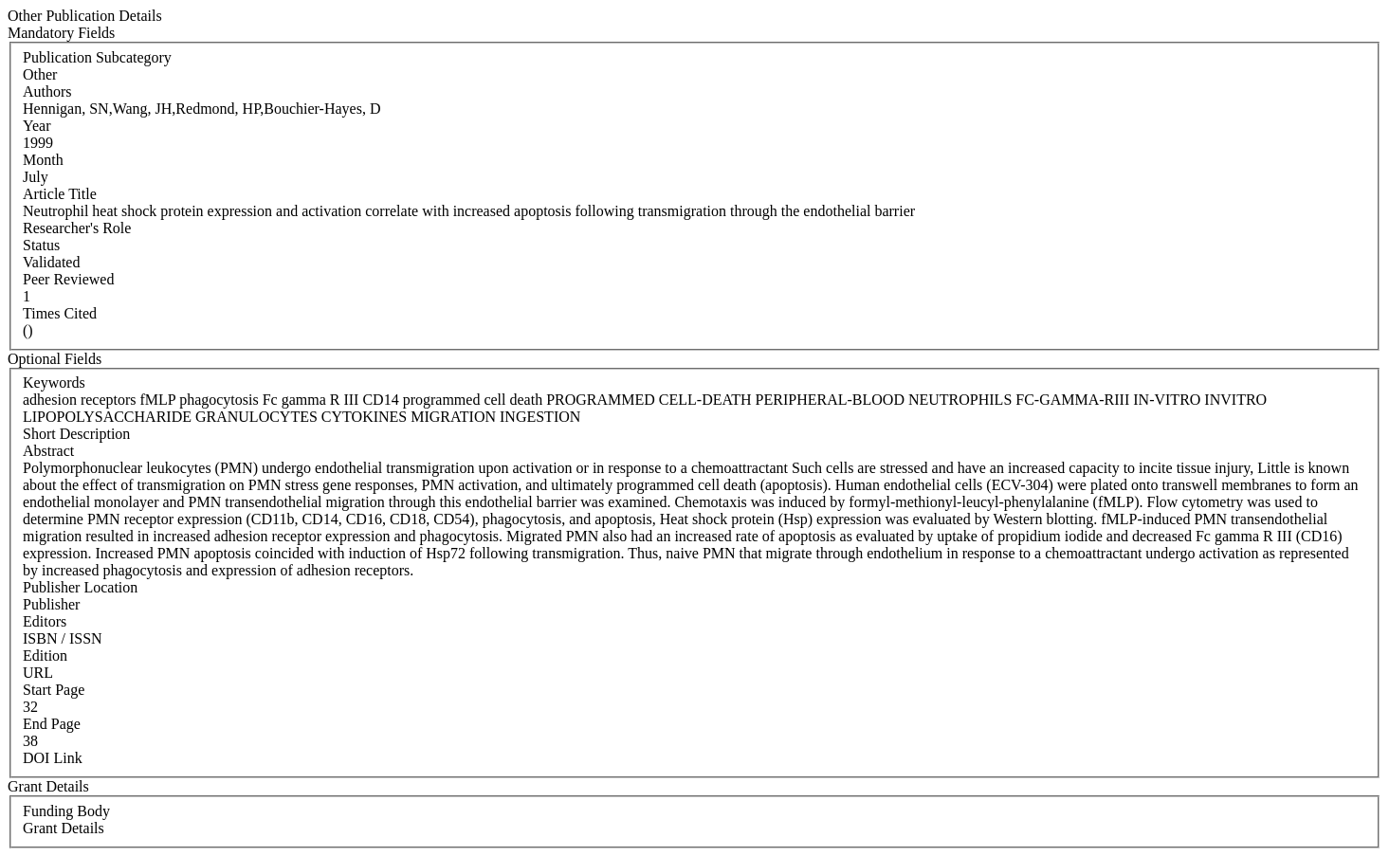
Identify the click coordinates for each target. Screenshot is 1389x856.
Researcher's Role (77, 228)
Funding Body (66, 811)
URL (38, 673)
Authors (47, 91)
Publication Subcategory (97, 57)
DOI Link (52, 758)
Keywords (54, 382)
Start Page (53, 690)
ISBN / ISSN (62, 638)
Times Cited (60, 313)
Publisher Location (80, 587)
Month (43, 160)
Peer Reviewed (68, 279)
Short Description (76, 434)
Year (36, 126)
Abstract (48, 451)
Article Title (60, 194)
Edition (45, 655)
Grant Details (63, 828)
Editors (44, 621)
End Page (52, 724)
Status (41, 245)
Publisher (51, 604)
